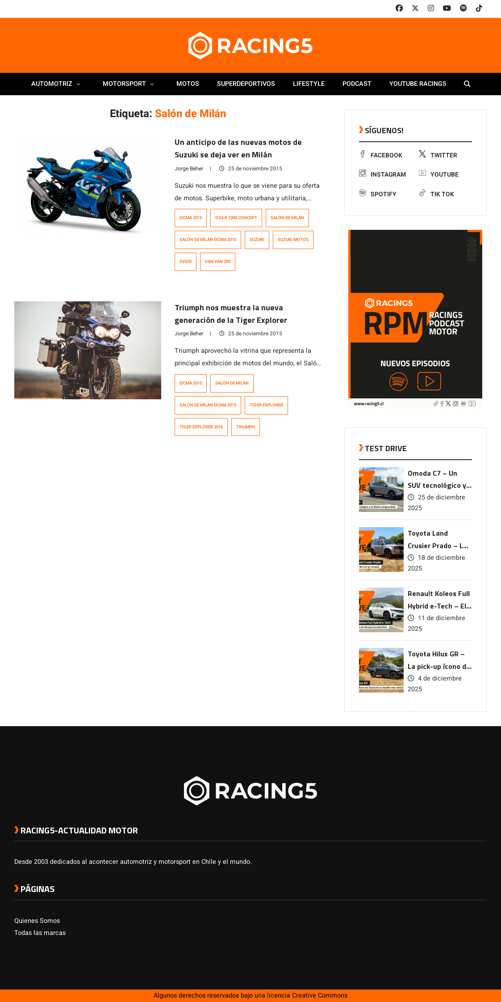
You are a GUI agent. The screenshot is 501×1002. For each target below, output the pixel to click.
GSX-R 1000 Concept (236, 218)
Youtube (439, 174)
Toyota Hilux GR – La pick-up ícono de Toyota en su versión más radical (439, 660)
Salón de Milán (287, 218)
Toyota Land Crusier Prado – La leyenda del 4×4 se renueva (438, 540)
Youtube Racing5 (417, 84)
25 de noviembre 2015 (250, 169)
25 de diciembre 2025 (436, 503)
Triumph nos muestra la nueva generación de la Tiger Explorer (231, 313)
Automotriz (58, 84)
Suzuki (257, 240)
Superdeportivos (246, 84)
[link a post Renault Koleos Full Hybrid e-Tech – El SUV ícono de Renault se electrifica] (381, 630)
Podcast (357, 84)
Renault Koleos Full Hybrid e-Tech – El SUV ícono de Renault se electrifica (439, 600)
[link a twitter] (415, 8)
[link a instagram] (430, 8)
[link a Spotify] (463, 8)
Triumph (245, 427)
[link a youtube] (446, 8)
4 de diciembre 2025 (435, 684)
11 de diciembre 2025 (436, 623)
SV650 (186, 261)
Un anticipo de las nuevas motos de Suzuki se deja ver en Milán (238, 148)
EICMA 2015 (191, 218)
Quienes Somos (37, 921)
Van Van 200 (217, 261)
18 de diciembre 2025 (436, 563)
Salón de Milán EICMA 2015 (208, 240)
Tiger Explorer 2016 (201, 427)
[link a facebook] (399, 8)
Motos (187, 84)
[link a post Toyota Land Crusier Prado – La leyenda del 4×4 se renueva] (381, 570)
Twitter (438, 155)
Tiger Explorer (266, 405)
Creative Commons (319, 995)
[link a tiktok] (479, 8)
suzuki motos (293, 240)
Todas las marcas (40, 933)
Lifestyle (309, 84)
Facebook (380, 155)
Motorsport (131, 84)
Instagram (382, 174)
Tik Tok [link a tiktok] (436, 194)
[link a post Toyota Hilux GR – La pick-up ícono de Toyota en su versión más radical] (381, 690)
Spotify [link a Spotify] (378, 194)
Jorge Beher (189, 169)
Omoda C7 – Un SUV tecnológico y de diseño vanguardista (437, 480)
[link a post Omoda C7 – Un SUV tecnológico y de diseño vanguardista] (381, 510)
